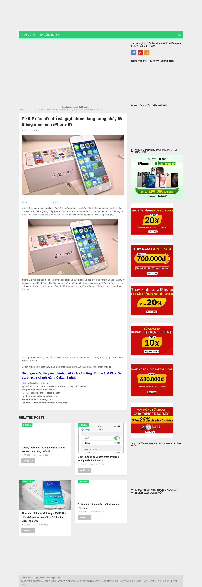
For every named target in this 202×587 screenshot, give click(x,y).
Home (24, 109)
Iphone (32, 109)
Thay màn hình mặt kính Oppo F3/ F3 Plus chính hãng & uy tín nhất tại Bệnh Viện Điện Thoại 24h (44, 517)
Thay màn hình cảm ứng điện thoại (48, 578)
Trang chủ (28, 35)
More (28, 461)
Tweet (24, 202)
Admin (24, 131)
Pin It (55, 202)
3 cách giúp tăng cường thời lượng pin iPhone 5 (98, 506)
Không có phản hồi (41, 455)
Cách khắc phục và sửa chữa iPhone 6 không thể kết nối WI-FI (98, 459)
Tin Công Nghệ (49, 35)
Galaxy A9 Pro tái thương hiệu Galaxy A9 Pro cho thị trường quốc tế (43, 449)
